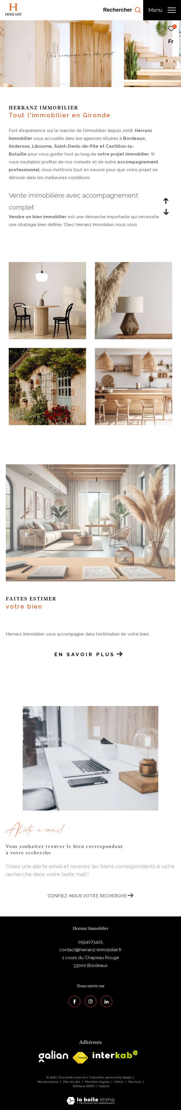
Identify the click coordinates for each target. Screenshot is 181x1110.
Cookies (104, 1086)
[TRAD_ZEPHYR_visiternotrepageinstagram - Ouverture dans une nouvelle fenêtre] (90, 1001)
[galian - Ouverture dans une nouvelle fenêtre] (53, 1056)
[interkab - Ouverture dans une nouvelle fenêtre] (115, 1054)
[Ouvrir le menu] (162, 10)
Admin (119, 1081)
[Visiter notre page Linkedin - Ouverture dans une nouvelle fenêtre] (106, 1001)
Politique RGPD (83, 1086)
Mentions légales (98, 1081)
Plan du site (72, 1081)
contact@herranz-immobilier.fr (90, 949)
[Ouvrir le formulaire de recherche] (122, 10)
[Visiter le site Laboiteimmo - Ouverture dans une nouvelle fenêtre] (90, 1097)
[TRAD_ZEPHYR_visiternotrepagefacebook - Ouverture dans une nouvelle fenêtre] (74, 1001)
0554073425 (90, 942)
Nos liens (135, 1081)
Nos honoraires (48, 1081)
